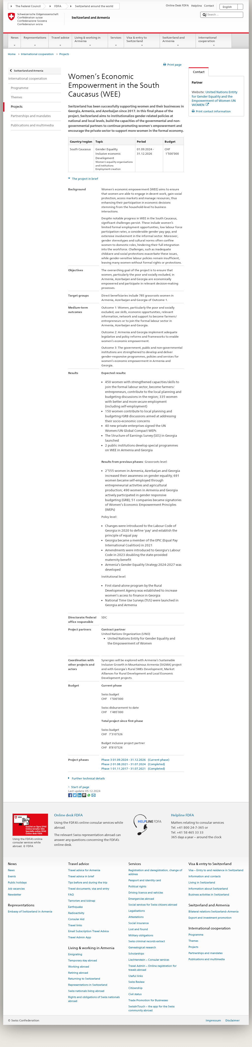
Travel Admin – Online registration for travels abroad (152, 968)
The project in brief (84, 178)
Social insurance (138, 923)
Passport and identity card (144, 880)
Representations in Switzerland (87, 985)
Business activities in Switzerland (209, 895)
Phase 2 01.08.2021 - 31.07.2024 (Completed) (133, 764)
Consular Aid (76, 919)
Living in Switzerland (202, 882)
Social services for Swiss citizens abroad (152, 905)
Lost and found (138, 929)
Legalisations (136, 911)
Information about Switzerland (208, 888)
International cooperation (214, 41)
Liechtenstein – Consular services (148, 959)
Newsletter (14, 895)
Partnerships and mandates (205, 953)
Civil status (135, 994)
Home (12, 54)
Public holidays (17, 882)
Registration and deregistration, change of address (155, 872)
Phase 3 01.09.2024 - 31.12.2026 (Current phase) (135, 759)
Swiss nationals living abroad (86, 991)
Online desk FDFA (68, 815)
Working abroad (78, 966)
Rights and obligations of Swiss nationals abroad (94, 999)
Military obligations (140, 935)
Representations (34, 41)
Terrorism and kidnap (81, 901)
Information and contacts (204, 876)
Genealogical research (142, 947)
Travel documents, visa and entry (88, 888)
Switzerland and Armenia (178, 41)
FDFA (57, 6)
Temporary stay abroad (82, 960)
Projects (193, 947)
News (14, 41)
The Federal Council (28, 6)
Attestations (135, 917)
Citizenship (135, 988)
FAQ (71, 895)
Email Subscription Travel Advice (88, 931)
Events (12, 876)
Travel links (75, 925)
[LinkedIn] (80, 795)
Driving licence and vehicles (145, 892)
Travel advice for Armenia (84, 870)
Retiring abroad (78, 972)
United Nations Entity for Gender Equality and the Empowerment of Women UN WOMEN (214, 98)
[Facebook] (70, 795)
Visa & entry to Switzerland (142, 41)
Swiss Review (136, 982)
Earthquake (75, 907)
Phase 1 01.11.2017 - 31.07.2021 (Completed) (133, 768)
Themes (193, 941)
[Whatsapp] (89, 795)
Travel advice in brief (81, 876)
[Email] (93, 795)
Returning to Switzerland (84, 979)
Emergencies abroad (141, 898)
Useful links (135, 976)
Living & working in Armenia (90, 41)
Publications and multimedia (207, 959)
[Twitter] (75, 795)
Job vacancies (16, 888)
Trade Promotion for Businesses (148, 1000)
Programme (196, 935)
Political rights (137, 886)
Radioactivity (76, 913)
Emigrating (75, 954)
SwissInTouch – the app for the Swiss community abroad (151, 1008)
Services (116, 41)
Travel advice (60, 41)
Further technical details (88, 778)
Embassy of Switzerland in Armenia (30, 911)
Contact (197, 72)
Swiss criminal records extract (146, 941)
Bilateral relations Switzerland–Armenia (213, 911)
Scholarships (136, 953)
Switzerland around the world (94, 6)
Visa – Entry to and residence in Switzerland (216, 870)
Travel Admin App (79, 937)
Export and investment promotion (210, 918)
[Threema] (84, 795)
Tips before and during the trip (87, 882)
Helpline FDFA (182, 815)
